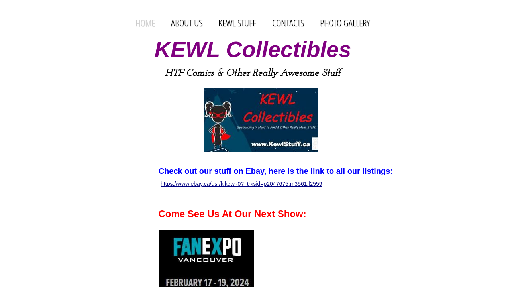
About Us (186, 22)
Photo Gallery (345, 22)
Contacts (288, 22)
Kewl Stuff (237, 22)
